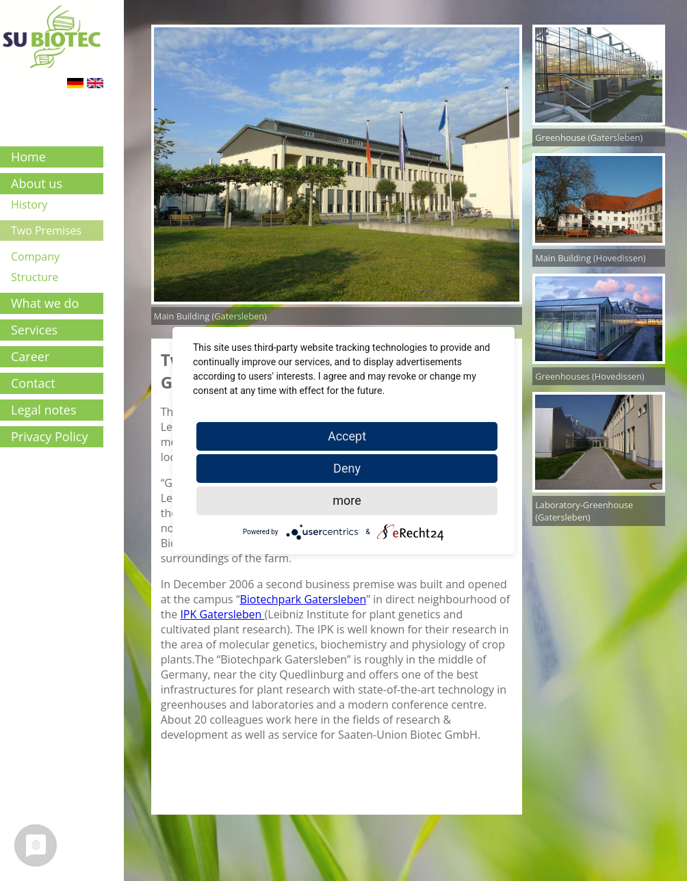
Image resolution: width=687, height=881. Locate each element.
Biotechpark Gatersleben (302, 599)
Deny (347, 468)
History (29, 204)
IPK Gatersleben (222, 614)
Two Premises (46, 230)
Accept (347, 436)
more (347, 500)
